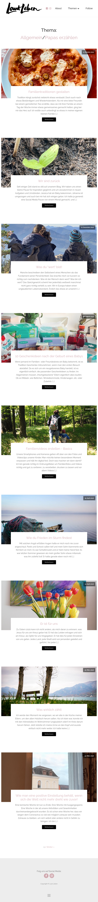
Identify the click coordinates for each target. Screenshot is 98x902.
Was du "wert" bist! (49, 267)
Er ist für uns (49, 624)
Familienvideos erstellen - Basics (49, 448)
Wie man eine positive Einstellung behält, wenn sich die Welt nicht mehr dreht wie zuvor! (49, 797)
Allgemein (31, 37)
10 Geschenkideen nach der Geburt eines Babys (49, 356)
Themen (73, 8)
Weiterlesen (48, 119)
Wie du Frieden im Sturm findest (49, 538)
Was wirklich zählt (49, 710)
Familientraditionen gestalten (49, 92)
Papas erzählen (61, 37)
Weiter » (50, 847)
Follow (89, 8)
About (58, 8)
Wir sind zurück (49, 181)
